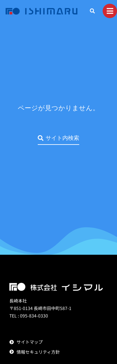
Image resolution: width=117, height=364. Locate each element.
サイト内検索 (58, 138)
